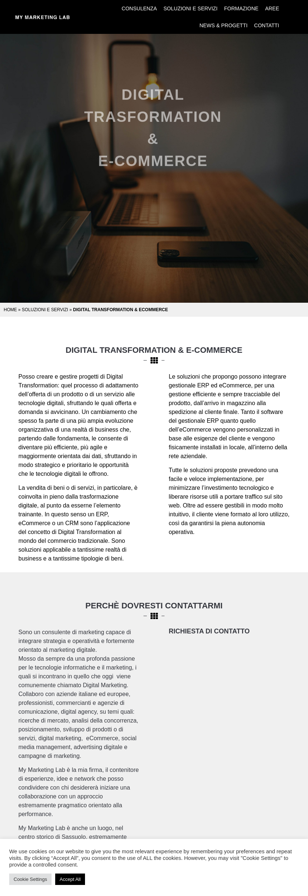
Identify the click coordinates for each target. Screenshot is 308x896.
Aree (272, 8)
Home (10, 309)
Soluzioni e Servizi (190, 8)
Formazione (241, 8)
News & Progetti (223, 25)
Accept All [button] (70, 879)
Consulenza (139, 8)
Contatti (266, 25)
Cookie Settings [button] (30, 879)
